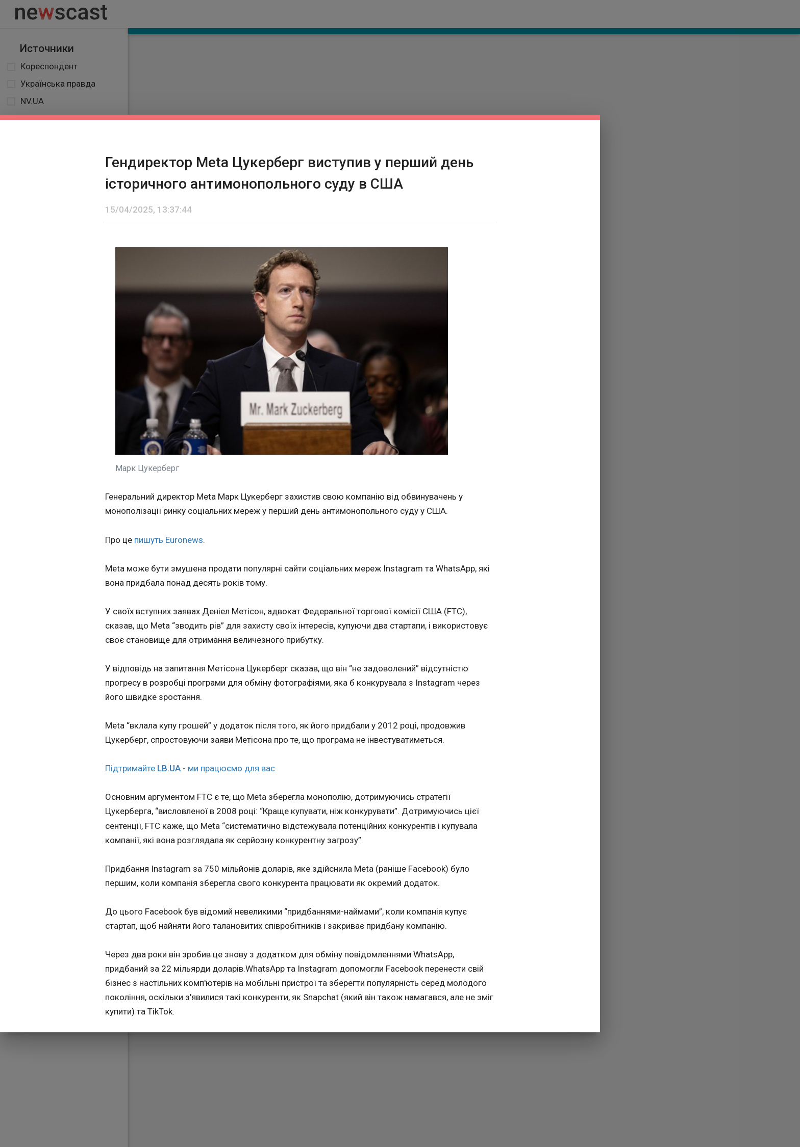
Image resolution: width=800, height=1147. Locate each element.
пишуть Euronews (168, 540)
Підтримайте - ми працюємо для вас (190, 768)
